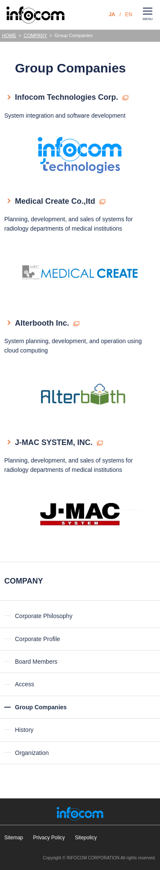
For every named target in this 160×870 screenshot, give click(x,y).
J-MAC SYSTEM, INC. (54, 442)
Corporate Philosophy (44, 616)
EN (128, 14)
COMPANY (35, 35)
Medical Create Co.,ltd (55, 201)
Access (24, 684)
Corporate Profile (37, 639)
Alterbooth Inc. (42, 323)
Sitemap (13, 838)
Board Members (36, 661)
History (24, 729)
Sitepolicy (85, 838)
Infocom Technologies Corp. (66, 97)
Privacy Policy (49, 838)
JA (112, 14)
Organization (32, 752)
